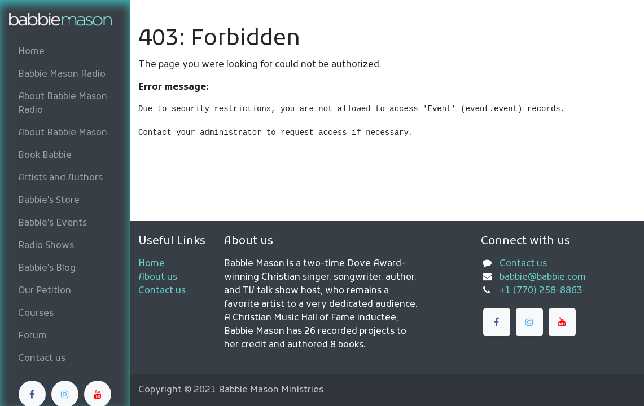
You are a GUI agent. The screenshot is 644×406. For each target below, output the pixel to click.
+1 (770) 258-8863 (541, 291)
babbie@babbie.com (543, 277)
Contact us (162, 291)
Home (151, 264)
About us (157, 277)
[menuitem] (65, 52)
